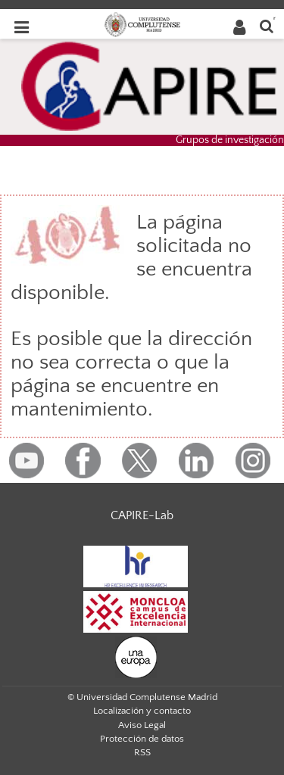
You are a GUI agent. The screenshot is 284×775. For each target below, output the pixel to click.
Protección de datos (142, 738)
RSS (142, 752)
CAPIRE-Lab (142, 515)
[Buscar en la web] (266, 25)
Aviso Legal (142, 725)
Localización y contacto (142, 710)
